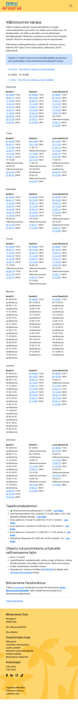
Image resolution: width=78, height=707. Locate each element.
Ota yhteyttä (12, 632)
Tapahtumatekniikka (15, 687)
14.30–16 (33, 157)
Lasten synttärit (13, 648)
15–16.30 (33, 110)
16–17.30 (33, 160)
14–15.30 (10, 107)
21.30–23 (10, 122)
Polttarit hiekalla (13, 654)
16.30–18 (33, 113)
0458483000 (47, 569)
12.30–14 (10, 104)
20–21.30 (10, 119)
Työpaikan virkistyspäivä (17, 644)
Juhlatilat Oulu (13, 694)
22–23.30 (33, 181)
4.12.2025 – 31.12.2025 (18, 75)
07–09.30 (10, 95)
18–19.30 (33, 116)
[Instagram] (16, 675)
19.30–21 (33, 119)
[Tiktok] (22, 675)
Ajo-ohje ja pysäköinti (16, 627)
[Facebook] (7, 675)
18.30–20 (10, 116)
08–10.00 (33, 141)
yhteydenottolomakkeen (21, 572)
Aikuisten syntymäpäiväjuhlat (19, 651)
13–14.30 (33, 154)
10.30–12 (33, 101)
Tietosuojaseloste (14, 601)
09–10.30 (33, 98)
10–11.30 (33, 144)
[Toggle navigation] (70, 5)
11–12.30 (10, 101)
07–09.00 (33, 95)
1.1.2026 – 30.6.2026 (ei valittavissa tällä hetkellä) (31, 80)
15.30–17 (10, 110)
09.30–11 (10, 98)
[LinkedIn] (11, 675)
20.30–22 (56, 172)
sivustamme (19, 587)
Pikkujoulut (11, 641)
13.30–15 (33, 107)
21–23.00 (33, 122)
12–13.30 (33, 104)
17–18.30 (10, 113)
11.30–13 (56, 147)
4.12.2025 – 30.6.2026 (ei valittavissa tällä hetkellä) (31, 69)
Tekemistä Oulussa (15, 690)
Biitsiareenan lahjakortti (17, 657)
